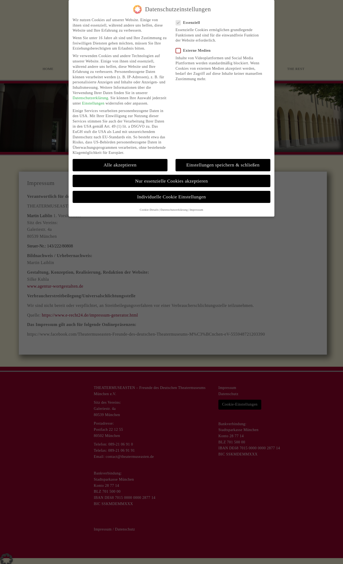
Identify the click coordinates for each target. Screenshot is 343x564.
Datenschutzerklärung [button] (174, 206)
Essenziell (189, 18)
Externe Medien (195, 47)
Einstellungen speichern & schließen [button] (223, 161)
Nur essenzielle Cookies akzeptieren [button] (171, 177)
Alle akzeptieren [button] (119, 161)
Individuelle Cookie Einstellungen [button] (171, 193)
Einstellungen (93, 100)
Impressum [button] (196, 206)
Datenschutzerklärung (90, 94)
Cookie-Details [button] (149, 206)
